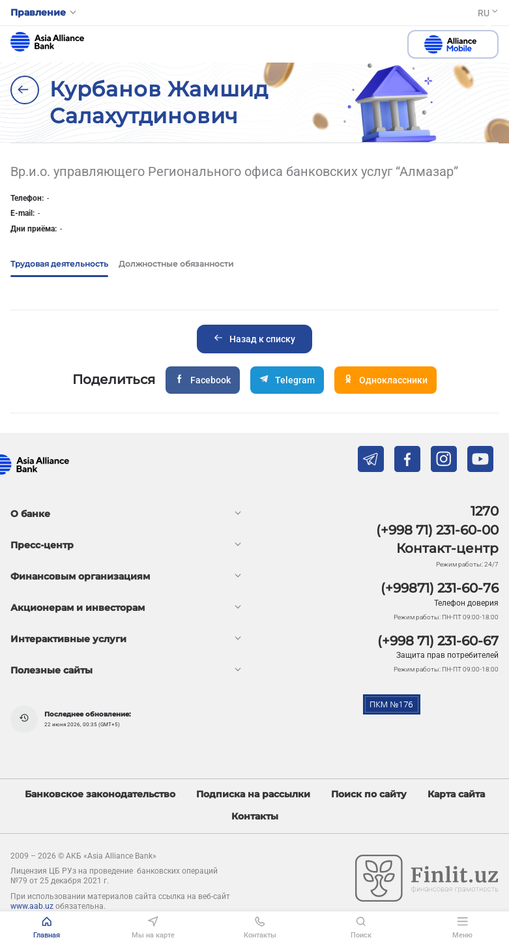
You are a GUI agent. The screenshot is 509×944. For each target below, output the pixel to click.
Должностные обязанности (176, 264)
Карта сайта (456, 794)
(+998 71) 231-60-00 (437, 530)
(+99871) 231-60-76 (440, 588)
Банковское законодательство (100, 794)
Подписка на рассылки (253, 794)
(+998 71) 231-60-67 (438, 641)
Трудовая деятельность (59, 264)
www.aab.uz (31, 906)
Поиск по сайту (369, 794)
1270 (485, 511)
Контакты (254, 816)
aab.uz (47, 42)
